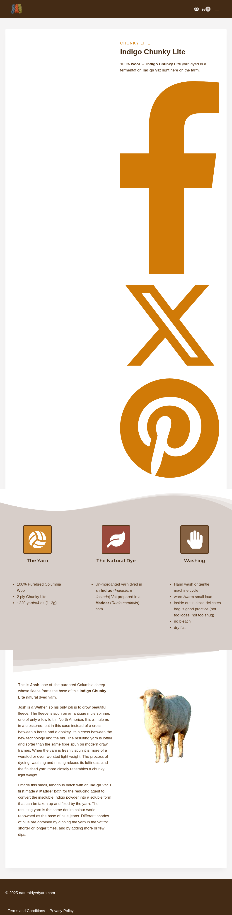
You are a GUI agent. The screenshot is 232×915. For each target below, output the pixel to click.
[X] (169, 373)
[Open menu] (217, 8)
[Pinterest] (169, 478)
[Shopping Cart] (205, 9)
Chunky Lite (135, 43)
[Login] (196, 9)
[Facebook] (169, 272)
